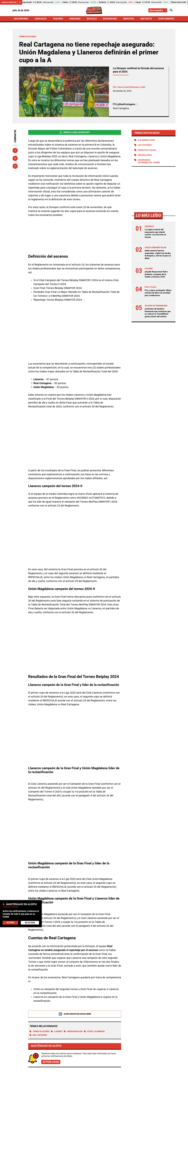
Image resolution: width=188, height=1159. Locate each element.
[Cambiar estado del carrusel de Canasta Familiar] (21, 2)
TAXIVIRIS (58, 19)
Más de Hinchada (34, 1056)
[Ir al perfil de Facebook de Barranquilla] (89, 1133)
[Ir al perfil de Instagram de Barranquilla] (98, 1133)
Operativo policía (148, 151)
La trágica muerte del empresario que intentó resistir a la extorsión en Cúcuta (156, 235)
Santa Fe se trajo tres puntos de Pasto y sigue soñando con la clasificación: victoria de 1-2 (148, 1072)
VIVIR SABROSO (166, 19)
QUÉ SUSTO (145, 19)
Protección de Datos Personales (117, 1156)
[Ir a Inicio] (94, 10)
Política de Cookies (145, 1156)
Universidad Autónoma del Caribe (149, 162)
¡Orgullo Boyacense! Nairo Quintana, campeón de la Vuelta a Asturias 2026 (157, 275)
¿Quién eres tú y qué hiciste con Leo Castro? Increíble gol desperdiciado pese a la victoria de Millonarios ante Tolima (149, 1098)
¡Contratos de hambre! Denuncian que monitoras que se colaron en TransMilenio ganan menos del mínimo (157, 315)
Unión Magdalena (77, 1003)
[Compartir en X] (15, 159)
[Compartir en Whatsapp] (15, 166)
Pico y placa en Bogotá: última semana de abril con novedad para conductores (157, 294)
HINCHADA (75, 19)
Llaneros (59, 1003)
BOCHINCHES (109, 19)
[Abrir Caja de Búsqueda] (171, 10)
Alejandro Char (147, 141)
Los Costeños (145, 146)
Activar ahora (51, 1034)
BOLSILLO (92, 19)
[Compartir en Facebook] (15, 151)
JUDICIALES (41, 19)
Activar (10, 922)
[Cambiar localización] (157, 10)
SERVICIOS (128, 19)
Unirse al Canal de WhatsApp (74, 133)
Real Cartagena (39, 1007)
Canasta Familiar (9, 2)
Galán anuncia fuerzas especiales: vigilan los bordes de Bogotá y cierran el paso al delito (157, 256)
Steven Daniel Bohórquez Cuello (132, 88)
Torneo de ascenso (41, 1003)
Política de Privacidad (67, 1156)
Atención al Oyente (91, 1156)
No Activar (29, 922)
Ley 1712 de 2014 (166, 1156)
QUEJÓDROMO (21, 19)
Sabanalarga (145, 156)
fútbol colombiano (100, 1003)
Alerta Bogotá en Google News (75, 986)
